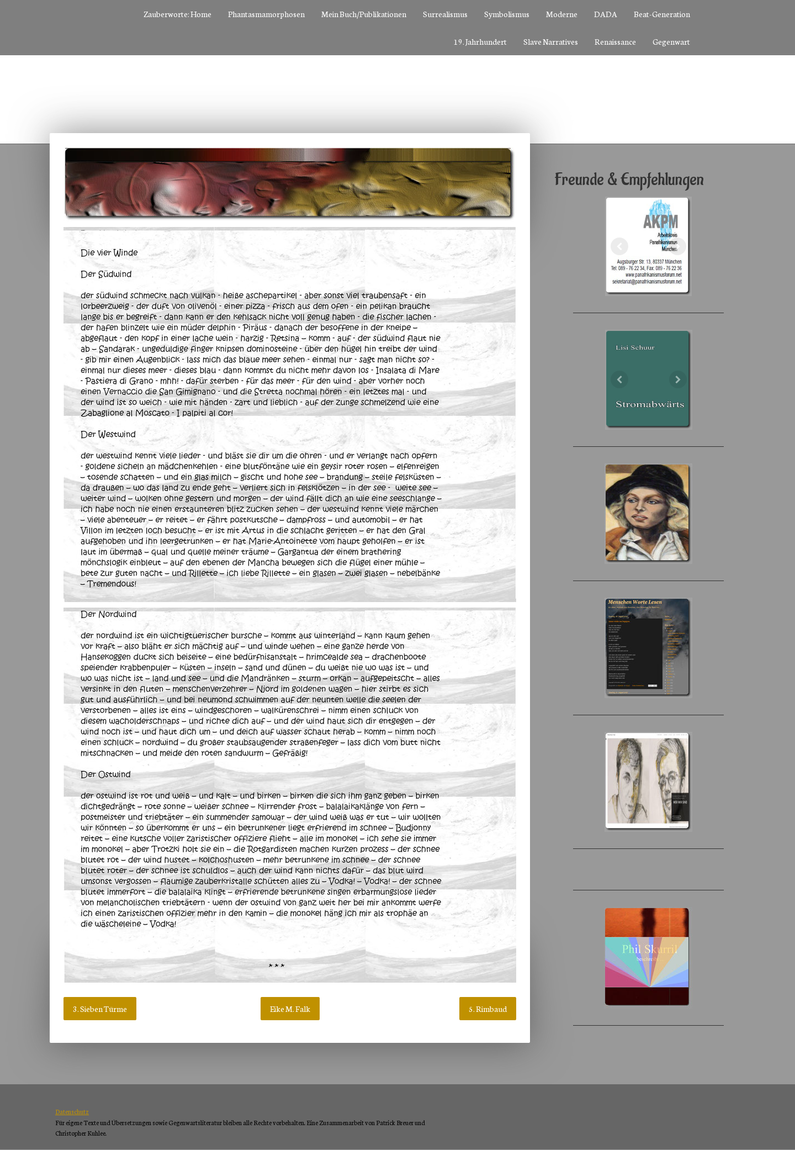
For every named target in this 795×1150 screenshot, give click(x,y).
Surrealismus (445, 13)
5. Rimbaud (488, 1008)
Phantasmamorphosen (266, 13)
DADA (605, 13)
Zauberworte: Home (177, 13)
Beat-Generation (662, 13)
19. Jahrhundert (480, 41)
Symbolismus (506, 13)
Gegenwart (671, 41)
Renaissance (615, 41)
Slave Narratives (550, 41)
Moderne (561, 13)
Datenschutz (72, 1111)
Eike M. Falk (290, 1008)
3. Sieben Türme (100, 1008)
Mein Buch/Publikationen (363, 13)
